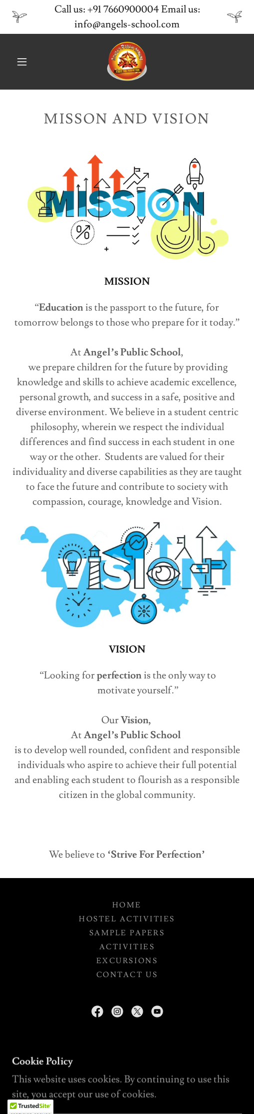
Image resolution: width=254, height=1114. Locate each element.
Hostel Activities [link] (127, 919)
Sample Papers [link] (127, 933)
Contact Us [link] (127, 975)
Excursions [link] (127, 961)
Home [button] (127, 905)
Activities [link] (127, 947)
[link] (127, 62)
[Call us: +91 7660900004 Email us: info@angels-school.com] (127, 17)
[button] (23, 62)
